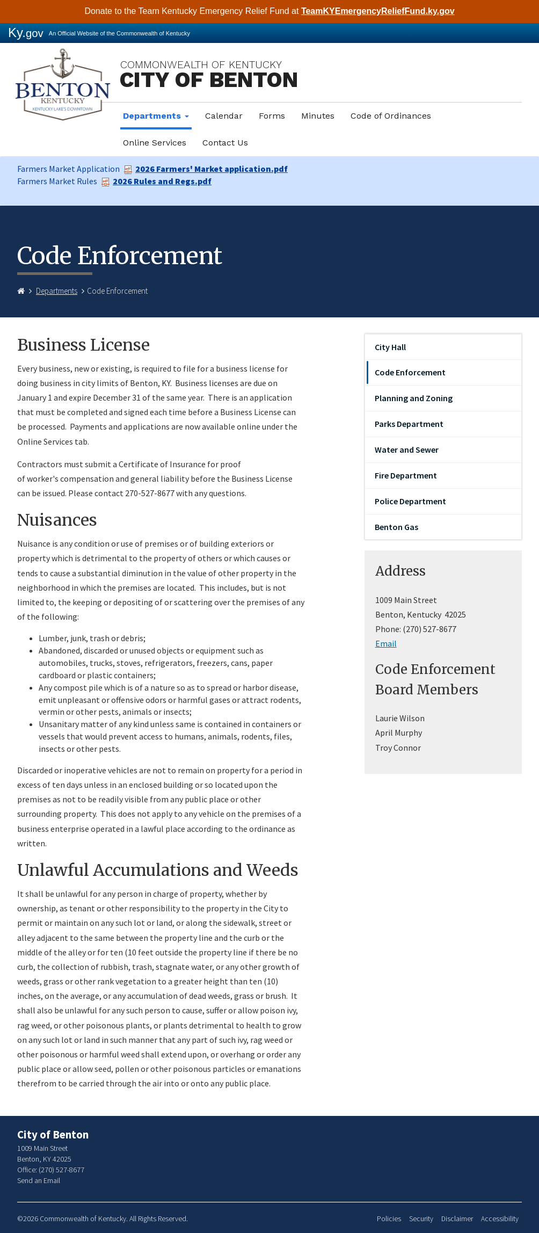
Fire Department (406, 475)
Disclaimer (457, 1218)
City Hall (390, 347)
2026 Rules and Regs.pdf (156, 181)
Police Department (410, 501)
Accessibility (500, 1218)
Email (386, 643)
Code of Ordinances (391, 116)
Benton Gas (396, 526)
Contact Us (225, 142)
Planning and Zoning (414, 398)
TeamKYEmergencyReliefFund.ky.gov (378, 11)
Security (421, 1218)
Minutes (317, 116)
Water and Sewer (407, 449)
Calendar (224, 116)
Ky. (25, 32)
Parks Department (409, 423)
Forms (272, 116)
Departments (156, 116)
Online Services (154, 142)
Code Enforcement (410, 372)
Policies (389, 1218)
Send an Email (38, 1180)
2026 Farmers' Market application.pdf (206, 168)
